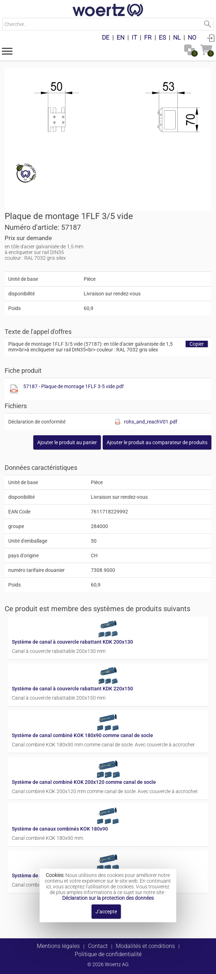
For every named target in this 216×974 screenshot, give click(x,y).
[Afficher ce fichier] (14, 389)
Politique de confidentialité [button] (108, 954)
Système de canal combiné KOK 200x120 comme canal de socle (84, 782)
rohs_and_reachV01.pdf (150, 422)
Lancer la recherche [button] (207, 24)
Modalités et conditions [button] (145, 946)
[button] (7, 50)
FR (148, 37)
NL (177, 37)
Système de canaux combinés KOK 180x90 (60, 829)
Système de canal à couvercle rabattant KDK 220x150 (72, 688)
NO (192, 37)
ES (162, 37)
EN (120, 37)
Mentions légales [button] (58, 946)
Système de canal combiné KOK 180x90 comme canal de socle (82, 735)
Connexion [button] (210, 38)
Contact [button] (98, 946)
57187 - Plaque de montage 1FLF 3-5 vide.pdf (73, 386)
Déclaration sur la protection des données (108, 898)
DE (105, 37)
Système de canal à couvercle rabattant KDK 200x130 (72, 642)
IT (134, 37)
